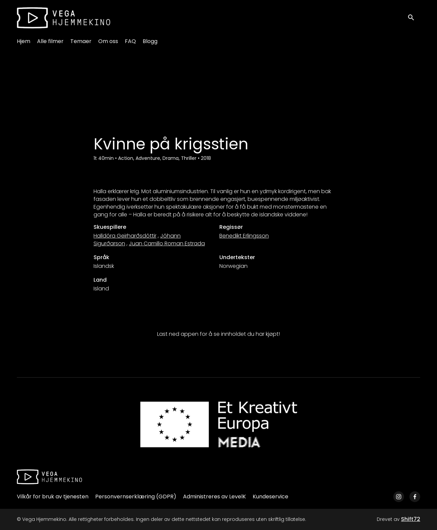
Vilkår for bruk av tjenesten (52, 496)
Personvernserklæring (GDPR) (135, 496)
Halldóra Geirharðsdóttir (125, 236)
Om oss (108, 41)
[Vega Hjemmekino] (49, 477)
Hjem (23, 41)
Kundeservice (270, 496)
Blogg (150, 41)
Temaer (81, 41)
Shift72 (410, 519)
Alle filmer (50, 41)
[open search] (414, 17)
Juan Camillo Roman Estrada (167, 243)
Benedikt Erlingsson (244, 236)
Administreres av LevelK (214, 496)
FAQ (130, 41)
